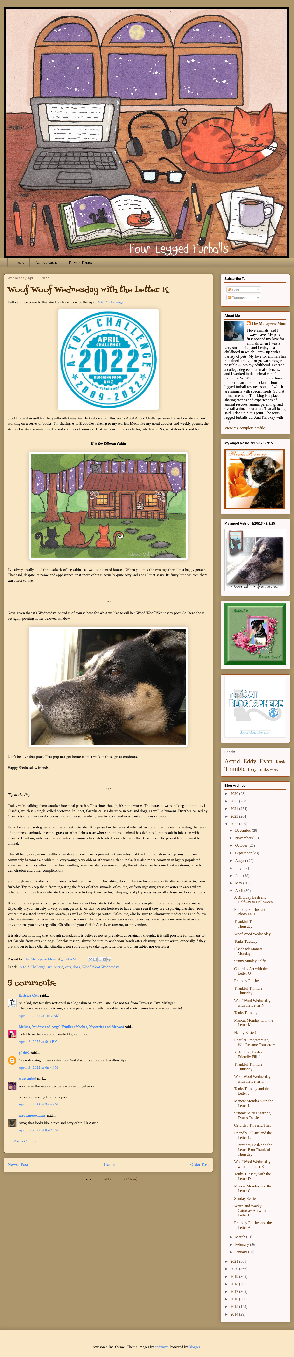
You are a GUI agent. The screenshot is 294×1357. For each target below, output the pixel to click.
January (241, 1252)
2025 (235, 801)
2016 (235, 1299)
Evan (266, 761)
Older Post (199, 1165)
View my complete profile (244, 428)
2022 (235, 824)
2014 (235, 1314)
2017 (235, 1292)
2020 (235, 1269)
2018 (235, 1284)
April (239, 891)
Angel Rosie (46, 262)
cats (68, 967)
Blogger (194, 1347)
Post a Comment (27, 1141)
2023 (235, 816)
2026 (235, 794)
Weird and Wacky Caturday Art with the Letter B (252, 1210)
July (239, 868)
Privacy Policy (80, 262)
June (239, 876)
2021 (235, 1261)
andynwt (161, 1347)
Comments (238, 298)
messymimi (27, 1078)
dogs (76, 967)
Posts (234, 289)
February (242, 1244)
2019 (235, 1277)
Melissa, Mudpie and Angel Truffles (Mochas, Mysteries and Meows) (71, 1027)
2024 (235, 809)
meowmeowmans (32, 1115)
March (240, 1237)
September (243, 853)
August (241, 861)
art (49, 967)
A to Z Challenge (110, 302)
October (242, 845)
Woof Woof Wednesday (100, 967)
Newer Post (18, 1165)
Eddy (249, 761)
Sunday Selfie (245, 1198)
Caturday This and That (252, 1125)
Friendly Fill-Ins (246, 981)
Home (19, 262)
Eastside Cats (29, 995)
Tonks (263, 769)
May (239, 883)
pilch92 (24, 1052)
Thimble (234, 768)
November (243, 838)
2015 (235, 1307)
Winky (274, 769)
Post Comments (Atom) (118, 1179)
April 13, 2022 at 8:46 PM (38, 1104)
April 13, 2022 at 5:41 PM (38, 1041)
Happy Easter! (245, 1033)
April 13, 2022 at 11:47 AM (39, 1015)
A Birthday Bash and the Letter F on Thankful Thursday (253, 1149)
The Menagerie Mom (269, 323)
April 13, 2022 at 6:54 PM (38, 1067)
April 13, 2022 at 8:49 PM (38, 1130)
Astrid (58, 967)
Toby (251, 769)
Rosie (281, 761)
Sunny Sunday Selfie (250, 961)
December (243, 830)
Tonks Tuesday (245, 941)
